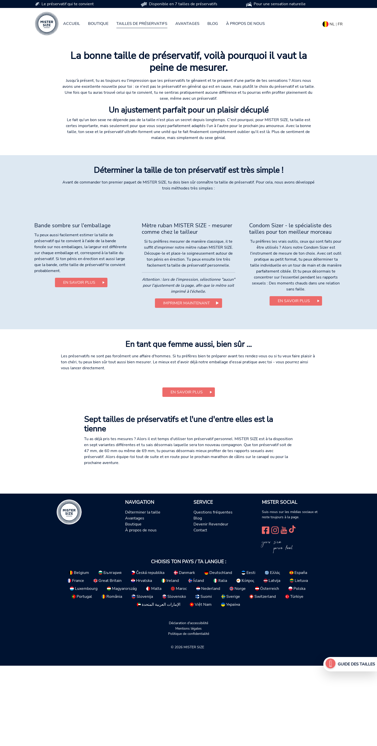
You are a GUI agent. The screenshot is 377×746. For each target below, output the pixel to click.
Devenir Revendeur (210, 604)
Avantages (187, 23)
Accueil (71, 23)
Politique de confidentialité (188, 713)
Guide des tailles (356, 664)
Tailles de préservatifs (141, 23)
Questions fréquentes (213, 592)
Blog (212, 23)
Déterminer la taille (142, 592)
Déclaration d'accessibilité (188, 703)
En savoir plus (79, 363)
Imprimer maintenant (186, 383)
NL (332, 24)
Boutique (98, 23)
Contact (200, 610)
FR (340, 24)
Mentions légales (188, 708)
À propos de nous (245, 23)
